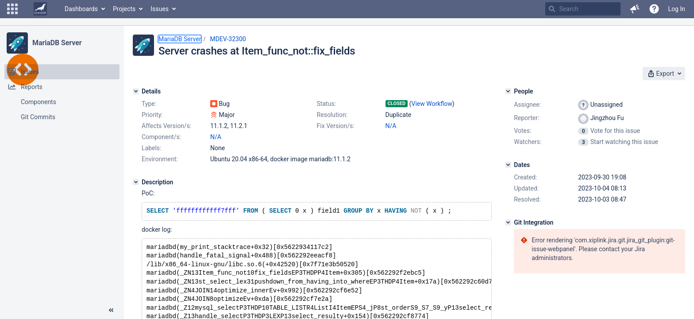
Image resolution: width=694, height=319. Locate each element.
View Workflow (432, 103)
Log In (676, 8)
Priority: (152, 114)
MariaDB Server (56, 43)
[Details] (136, 91)
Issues (159, 8)
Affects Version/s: (166, 125)
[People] (508, 91)
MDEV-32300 (228, 39)
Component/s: (161, 136)
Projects (124, 8)
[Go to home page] (40, 9)
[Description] (136, 182)
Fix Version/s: (336, 125)
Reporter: (526, 117)
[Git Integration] (508, 222)
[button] (12, 9)
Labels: (151, 148)
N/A (391, 125)
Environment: (160, 159)
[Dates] (508, 165)
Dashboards (81, 8)
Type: (149, 103)
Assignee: (527, 104)
